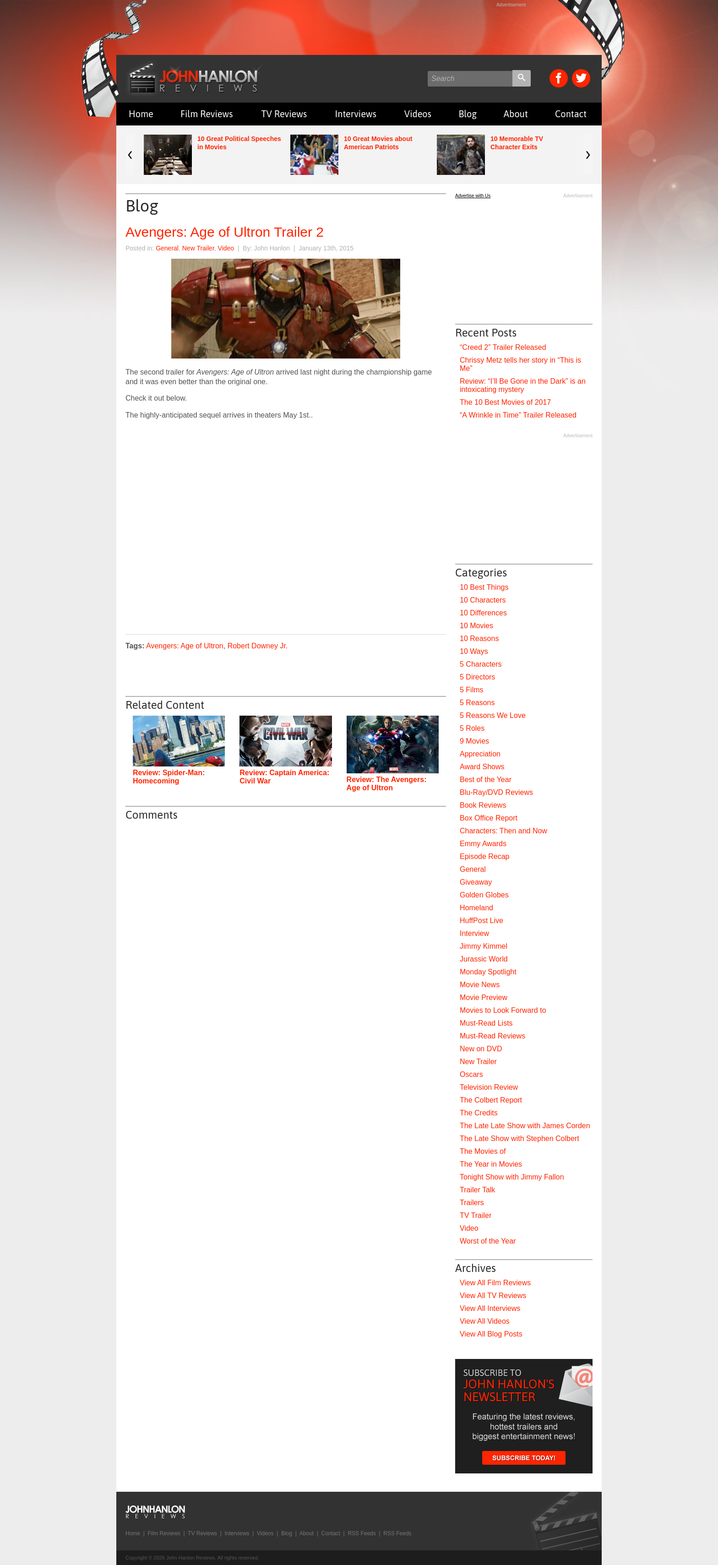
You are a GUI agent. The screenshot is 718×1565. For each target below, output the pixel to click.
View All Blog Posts (491, 1334)
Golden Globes (484, 895)
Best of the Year (485, 779)
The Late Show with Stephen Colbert (519, 1138)
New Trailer (198, 248)
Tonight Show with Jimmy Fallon (512, 1177)
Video (226, 248)
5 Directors (477, 677)
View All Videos (485, 1321)
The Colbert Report (491, 1100)
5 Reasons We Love (493, 715)
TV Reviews (284, 114)
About (516, 114)
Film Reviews (206, 114)
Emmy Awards (483, 844)
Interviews (355, 114)
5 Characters (481, 664)
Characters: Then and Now (503, 831)
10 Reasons (479, 638)
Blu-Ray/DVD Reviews (496, 792)
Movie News (480, 985)
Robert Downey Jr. (258, 646)
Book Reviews (483, 805)
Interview (474, 933)
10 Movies (476, 626)
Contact (571, 114)
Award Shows (482, 767)
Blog (467, 114)
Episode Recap (485, 856)
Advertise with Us (472, 195)
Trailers (472, 1202)
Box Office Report (488, 818)
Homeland (476, 908)
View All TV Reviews (493, 1295)
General (167, 248)
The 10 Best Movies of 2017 (505, 402)
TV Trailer (475, 1215)
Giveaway (476, 882)
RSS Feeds (361, 1533)
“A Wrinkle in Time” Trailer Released (518, 415)
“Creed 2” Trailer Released (503, 347)
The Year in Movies (491, 1164)
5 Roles (472, 728)
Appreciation (480, 754)
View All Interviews (490, 1308)
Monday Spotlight (488, 972)
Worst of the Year (488, 1241)
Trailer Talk (477, 1190)
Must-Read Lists (486, 1023)
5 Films (472, 690)
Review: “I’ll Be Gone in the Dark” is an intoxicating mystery (523, 385)
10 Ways (474, 651)
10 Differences (483, 613)
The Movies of (483, 1151)
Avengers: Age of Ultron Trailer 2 (224, 231)
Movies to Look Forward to (503, 1010)
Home (141, 114)
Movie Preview (483, 997)
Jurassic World (484, 959)
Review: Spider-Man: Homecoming (169, 777)
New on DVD (481, 1049)
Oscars (471, 1074)
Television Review (489, 1087)
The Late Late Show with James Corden (525, 1126)
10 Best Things (484, 587)
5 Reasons (477, 702)
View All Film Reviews (495, 1283)
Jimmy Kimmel (483, 946)
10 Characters (483, 600)
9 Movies (474, 741)
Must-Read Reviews (492, 1036)
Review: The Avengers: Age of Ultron (387, 784)
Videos (417, 114)
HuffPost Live (481, 920)
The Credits (479, 1113)
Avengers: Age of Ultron (184, 646)
